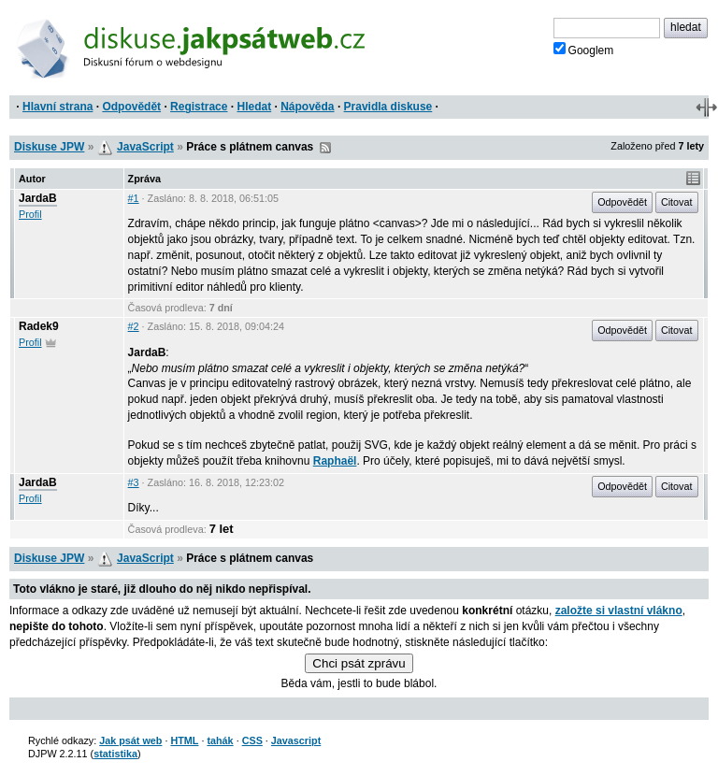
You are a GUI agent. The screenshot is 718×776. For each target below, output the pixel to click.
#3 (133, 482)
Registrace (198, 106)
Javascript (296, 740)
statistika (115, 753)
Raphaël (335, 460)
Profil (30, 214)
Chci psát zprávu (358, 663)
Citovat (677, 202)
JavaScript (145, 146)
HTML (184, 740)
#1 (133, 198)
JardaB (38, 198)
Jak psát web (130, 740)
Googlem (583, 49)
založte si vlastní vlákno (618, 610)
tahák (220, 740)
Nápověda (307, 106)
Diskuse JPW (49, 146)
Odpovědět (131, 106)
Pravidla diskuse (388, 106)
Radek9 (39, 326)
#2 (133, 326)
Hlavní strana (57, 106)
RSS (325, 147)
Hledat (254, 106)
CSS (252, 740)
